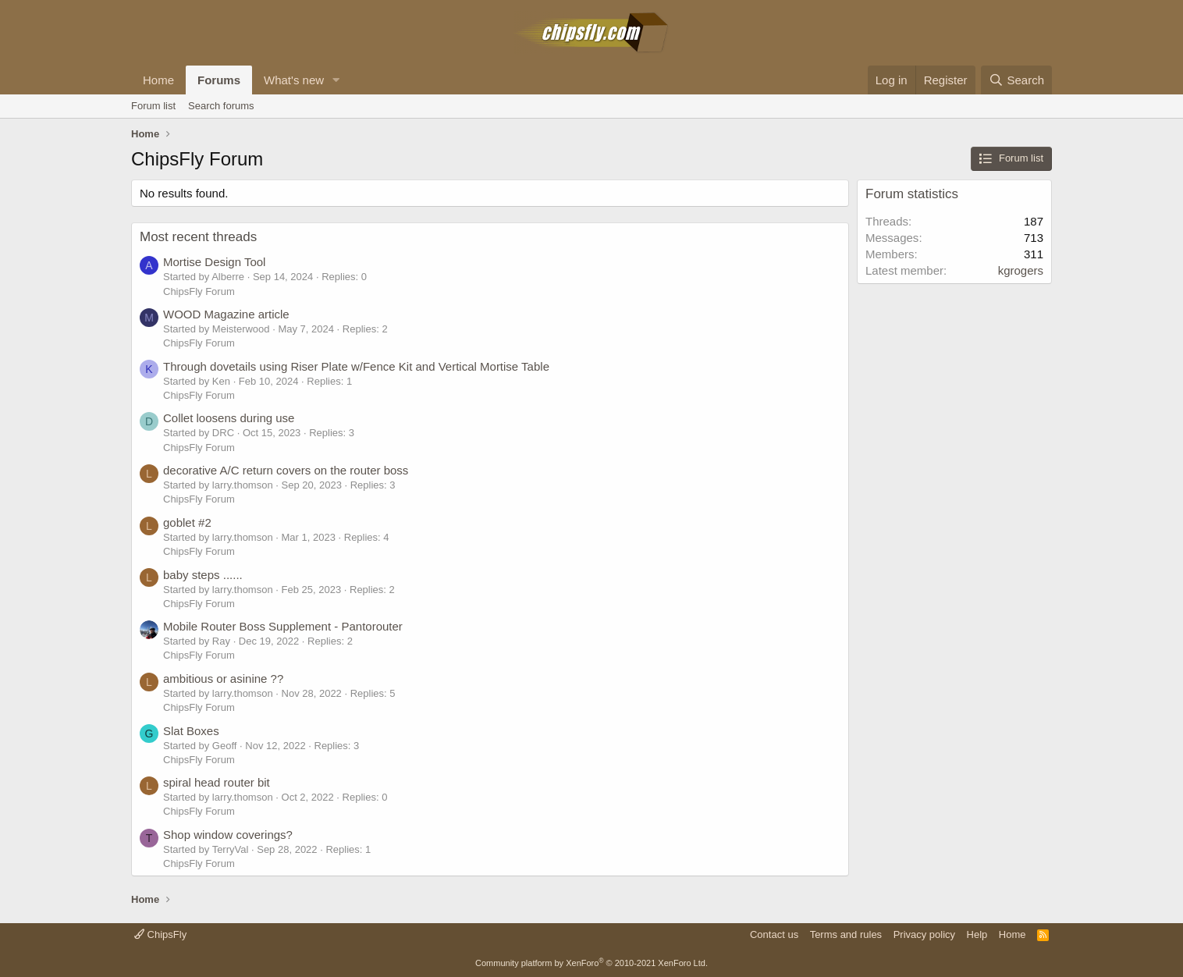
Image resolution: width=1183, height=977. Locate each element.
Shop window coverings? (228, 834)
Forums (218, 80)
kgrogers (1020, 270)
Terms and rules (846, 934)
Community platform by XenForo (591, 963)
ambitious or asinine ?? (223, 678)
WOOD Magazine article (226, 314)
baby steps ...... (203, 574)
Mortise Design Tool (214, 261)
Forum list (153, 106)
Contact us (774, 934)
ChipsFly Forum (199, 291)
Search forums (221, 106)
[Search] (1016, 80)
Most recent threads (198, 236)
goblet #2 (187, 522)
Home (158, 80)
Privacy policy (924, 934)
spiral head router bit (216, 782)
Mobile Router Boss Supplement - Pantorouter (283, 626)
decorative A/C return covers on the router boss (285, 470)
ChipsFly (160, 934)
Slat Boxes (191, 730)
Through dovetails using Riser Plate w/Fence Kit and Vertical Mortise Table (356, 366)
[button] (336, 80)
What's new (294, 80)
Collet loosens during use (228, 418)
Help (977, 934)
